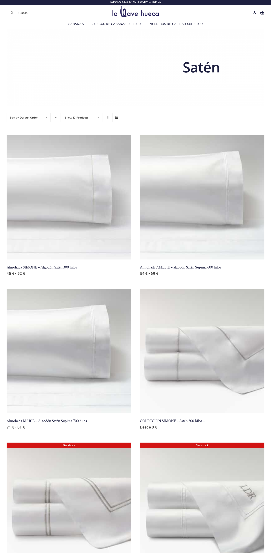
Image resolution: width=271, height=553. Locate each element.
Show (77, 117)
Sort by (24, 117)
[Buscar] (12, 12)
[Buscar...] (32, 12)
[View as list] (117, 117)
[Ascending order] (56, 117)
